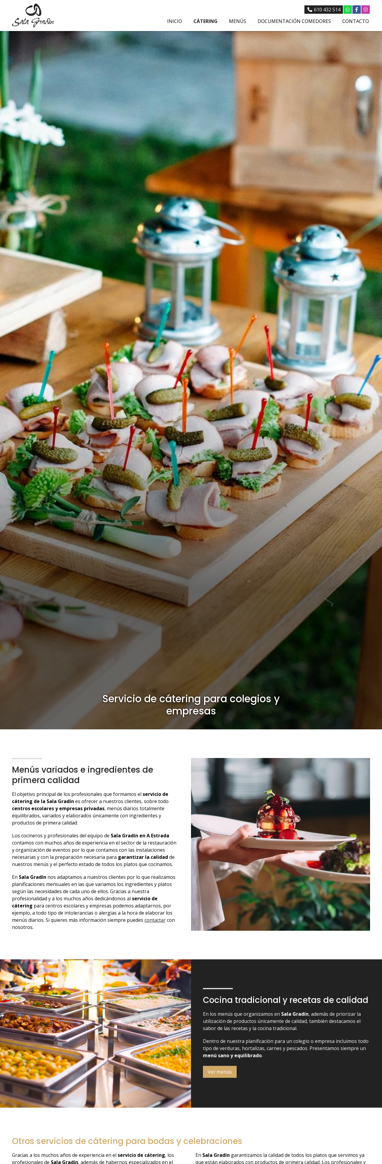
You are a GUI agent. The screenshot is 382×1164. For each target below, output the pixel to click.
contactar (155, 920)
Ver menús (220, 1072)
